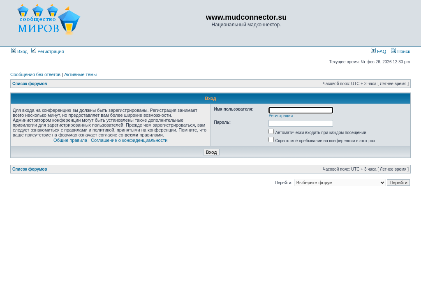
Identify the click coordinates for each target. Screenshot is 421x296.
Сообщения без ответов (35, 74)
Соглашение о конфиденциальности (129, 140)
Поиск (400, 51)
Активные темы (80, 74)
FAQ (378, 51)
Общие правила (70, 140)
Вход (19, 51)
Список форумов (29, 83)
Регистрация (47, 51)
